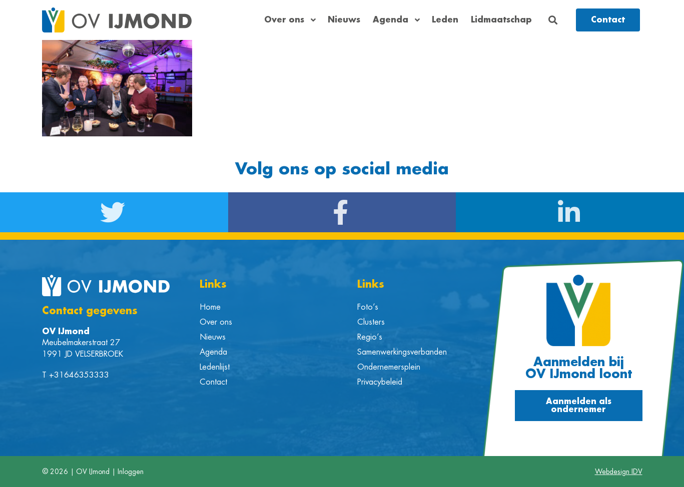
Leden (445, 20)
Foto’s (367, 307)
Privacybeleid (379, 382)
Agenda (396, 20)
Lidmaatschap (501, 20)
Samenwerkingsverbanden (402, 352)
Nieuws (344, 20)
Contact (213, 382)
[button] (552, 20)
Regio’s (369, 337)
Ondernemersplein (388, 367)
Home (210, 307)
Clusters (371, 322)
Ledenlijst (215, 367)
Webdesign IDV (618, 471)
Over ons (289, 20)
